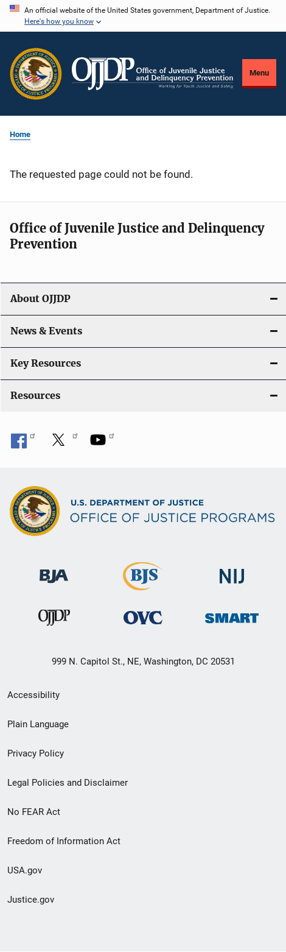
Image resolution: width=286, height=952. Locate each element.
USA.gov (24, 870)
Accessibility (33, 694)
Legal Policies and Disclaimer (67, 782)
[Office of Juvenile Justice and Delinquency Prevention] (54, 620)
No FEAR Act (33, 811)
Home (20, 134)
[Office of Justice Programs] (36, 74)
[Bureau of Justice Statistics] (142, 585)
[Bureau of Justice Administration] (54, 570)
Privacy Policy (35, 753)
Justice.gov (30, 899)
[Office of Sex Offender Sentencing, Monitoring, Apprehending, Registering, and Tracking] (232, 615)
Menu (259, 72)
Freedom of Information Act (63, 841)
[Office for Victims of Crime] (143, 617)
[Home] (152, 73)
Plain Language (38, 724)
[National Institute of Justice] (232, 571)
